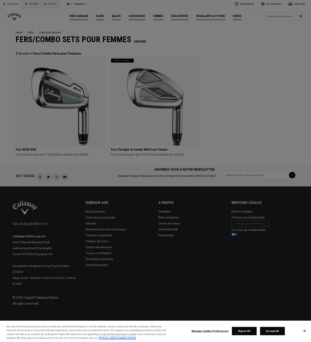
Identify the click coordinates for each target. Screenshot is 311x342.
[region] (155, 331)
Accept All (272, 331)
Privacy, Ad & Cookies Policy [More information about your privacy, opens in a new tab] (117, 337)
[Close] (304, 331)
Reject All (244, 331)
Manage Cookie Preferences (210, 331)
